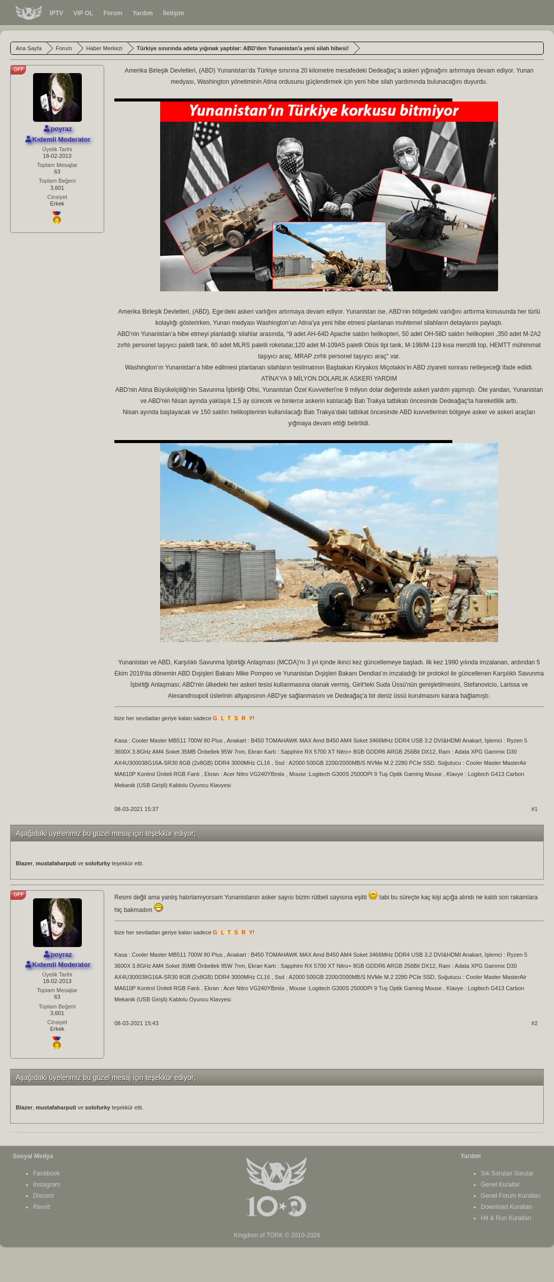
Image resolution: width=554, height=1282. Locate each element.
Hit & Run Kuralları (506, 1218)
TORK (274, 1235)
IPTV (57, 13)
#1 (535, 809)
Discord (43, 1195)
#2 (535, 1023)
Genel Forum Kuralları (511, 1195)
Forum (112, 13)
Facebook (46, 1173)
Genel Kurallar (500, 1184)
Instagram (46, 1184)
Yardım (143, 13)
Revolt (41, 1206)
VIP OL (83, 13)
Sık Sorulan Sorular (507, 1173)
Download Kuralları (506, 1206)
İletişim (173, 13)
